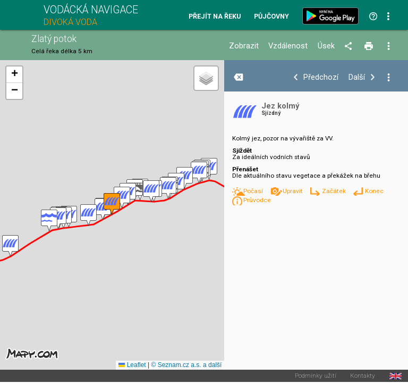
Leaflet (132, 365)
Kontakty (362, 376)
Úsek (326, 46)
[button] (199, 173)
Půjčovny (271, 16)
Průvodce (257, 200)
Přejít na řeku (215, 16)
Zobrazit (244, 46)
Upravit (293, 191)
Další (356, 77)
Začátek (334, 191)
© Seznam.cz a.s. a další (186, 365)
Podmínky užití (315, 376)
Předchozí (320, 77)
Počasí (254, 191)
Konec (374, 191)
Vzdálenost (288, 46)
